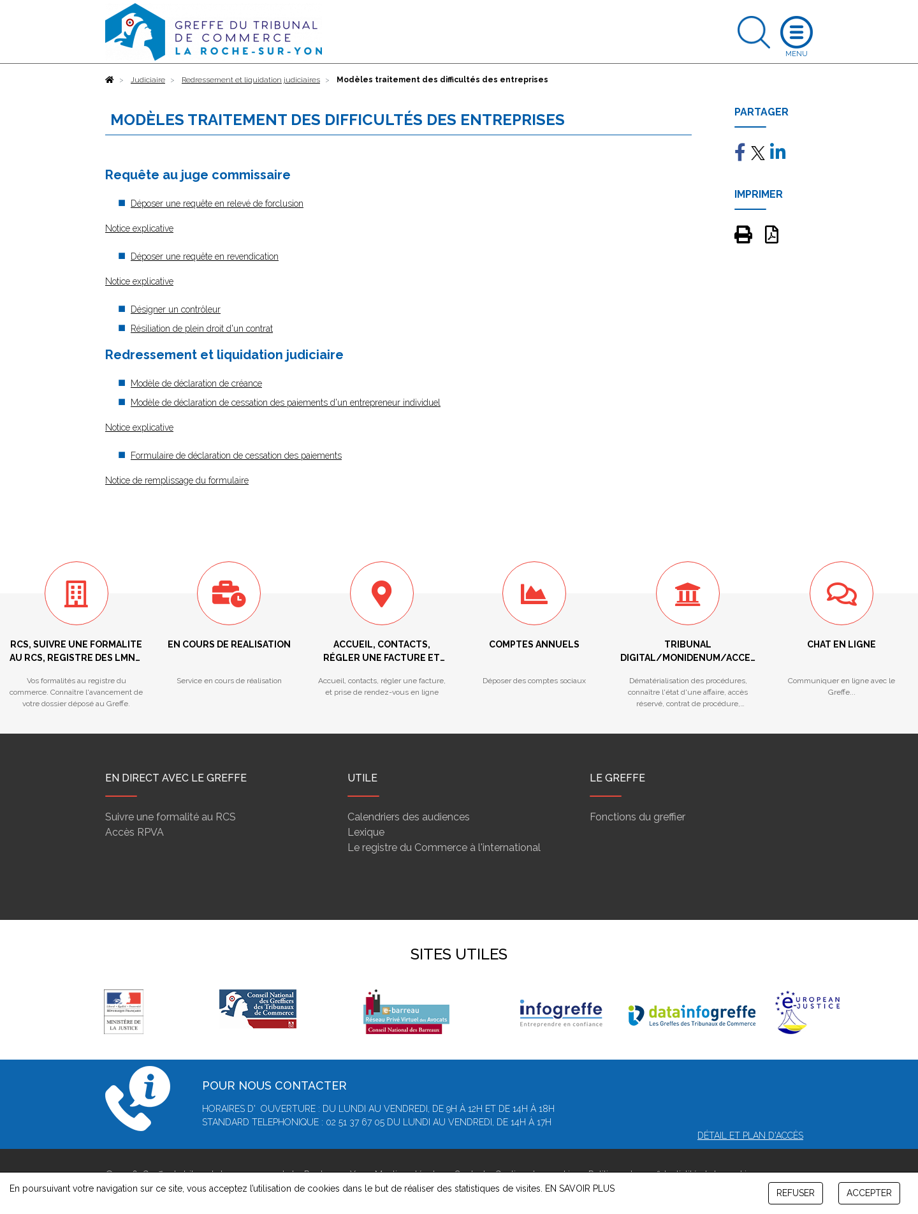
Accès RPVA (134, 832)
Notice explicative (139, 228)
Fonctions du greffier (637, 817)
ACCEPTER (869, 1193)
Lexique (365, 832)
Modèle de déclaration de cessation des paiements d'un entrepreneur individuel (286, 402)
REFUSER (795, 1193)
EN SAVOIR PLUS (580, 1188)
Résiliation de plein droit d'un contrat (202, 328)
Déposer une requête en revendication (205, 256)
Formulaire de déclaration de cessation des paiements (236, 455)
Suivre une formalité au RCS (170, 817)
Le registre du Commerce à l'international (444, 847)
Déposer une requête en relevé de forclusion (217, 203)
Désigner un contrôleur (176, 309)
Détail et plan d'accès (750, 1135)
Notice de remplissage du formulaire (177, 480)
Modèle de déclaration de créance (196, 383)
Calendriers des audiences (408, 817)
